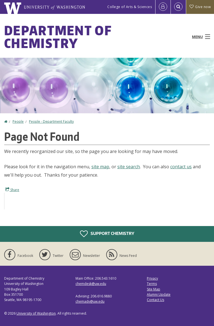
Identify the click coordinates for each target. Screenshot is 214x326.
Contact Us (155, 299)
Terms (152, 283)
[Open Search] (178, 7)
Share (12, 189)
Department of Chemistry (57, 36)
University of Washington (36, 313)
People (18, 121)
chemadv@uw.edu (90, 301)
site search (128, 167)
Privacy (152, 278)
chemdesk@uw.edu (91, 283)
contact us (181, 167)
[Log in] (163, 7)
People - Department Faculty (51, 121)
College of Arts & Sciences (129, 6)
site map (100, 167)
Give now (200, 6)
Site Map (153, 289)
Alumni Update (159, 294)
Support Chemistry (107, 234)
